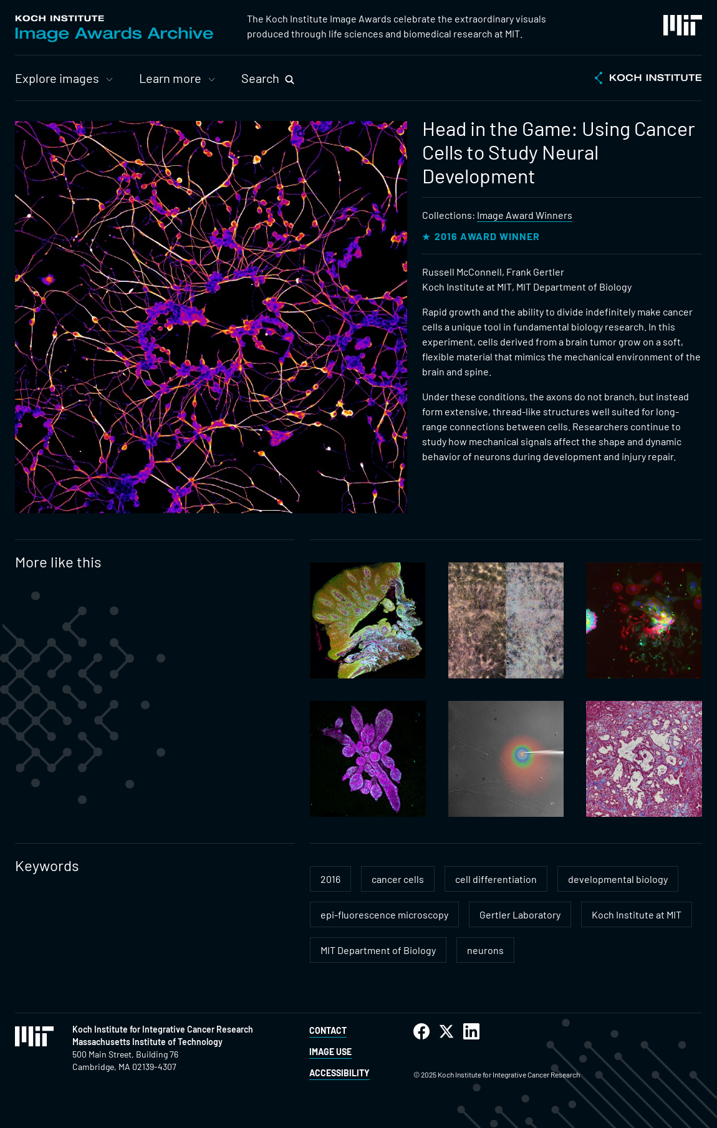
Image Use (330, 1051)
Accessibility (339, 1073)
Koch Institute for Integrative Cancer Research (162, 1029)
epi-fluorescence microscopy (384, 914)
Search (260, 77)
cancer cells (398, 879)
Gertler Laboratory (520, 914)
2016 (330, 879)
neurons (485, 950)
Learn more (170, 77)
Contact (328, 1030)
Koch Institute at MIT (636, 914)
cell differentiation (496, 879)
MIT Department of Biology (378, 950)
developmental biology (618, 879)
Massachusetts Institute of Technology (147, 1041)
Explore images (57, 77)
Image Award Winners (524, 215)
